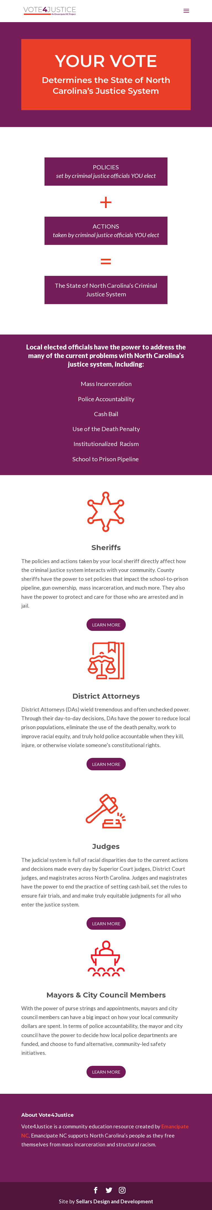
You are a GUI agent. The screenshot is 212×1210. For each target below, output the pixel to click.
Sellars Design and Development (114, 1201)
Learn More (106, 624)
